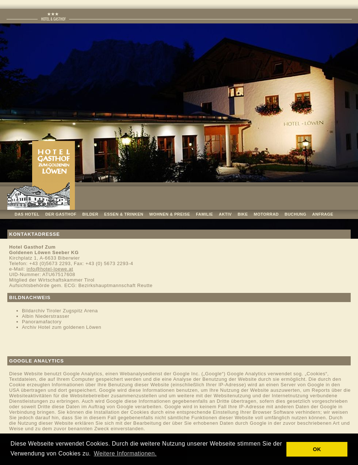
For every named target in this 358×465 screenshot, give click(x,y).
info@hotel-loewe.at (50, 269)
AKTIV (225, 214)
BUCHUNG (295, 214)
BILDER (90, 214)
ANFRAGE (323, 214)
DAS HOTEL (27, 214)
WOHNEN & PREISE (169, 214)
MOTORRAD (266, 214)
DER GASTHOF (60, 214)
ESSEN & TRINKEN (123, 214)
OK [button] (317, 449)
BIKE (242, 214)
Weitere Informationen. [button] (125, 453)
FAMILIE (204, 214)
